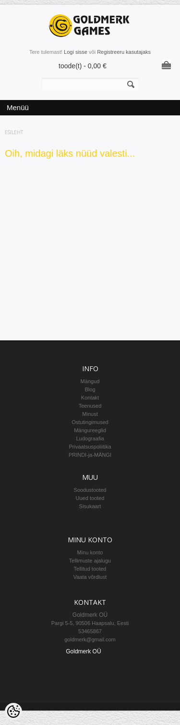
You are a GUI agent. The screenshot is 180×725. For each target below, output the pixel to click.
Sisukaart (90, 506)
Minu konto (90, 552)
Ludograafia (90, 438)
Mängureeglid (90, 430)
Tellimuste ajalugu (90, 560)
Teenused (90, 406)
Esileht (14, 132)
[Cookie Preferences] (13, 711)
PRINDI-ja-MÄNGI (90, 455)
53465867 (90, 631)
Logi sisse (75, 52)
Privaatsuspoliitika (90, 447)
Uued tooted (90, 498)
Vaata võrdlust (90, 577)
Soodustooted (90, 490)
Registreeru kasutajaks (124, 52)
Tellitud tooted (90, 569)
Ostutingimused (90, 422)
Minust (89, 414)
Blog (89, 389)
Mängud (90, 381)
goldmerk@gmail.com (90, 639)
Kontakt (90, 397)
